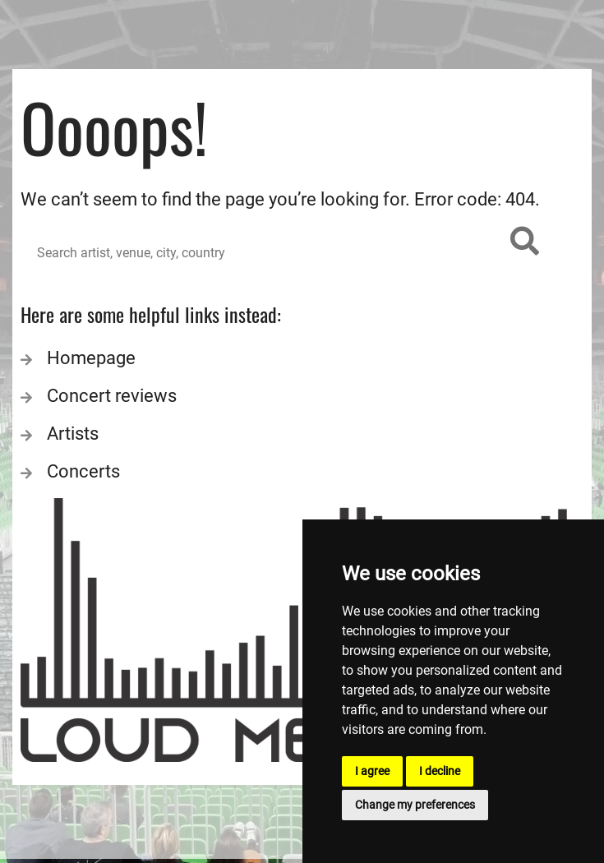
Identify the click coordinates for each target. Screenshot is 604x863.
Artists (73, 433)
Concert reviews (112, 395)
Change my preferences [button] (415, 804)
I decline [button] (439, 771)
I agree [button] (372, 771)
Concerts (83, 471)
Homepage (91, 358)
